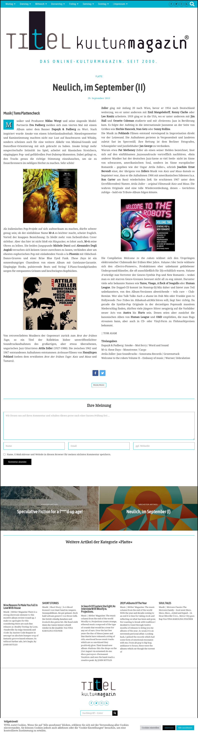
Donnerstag (56, 3)
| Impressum (119, 3)
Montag (9, 3)
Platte (99, 76)
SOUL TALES (165, 603)
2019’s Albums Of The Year (133, 603)
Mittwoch (39, 3)
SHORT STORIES (50, 603)
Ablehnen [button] (169, 727)
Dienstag (24, 3)
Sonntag (102, 3)
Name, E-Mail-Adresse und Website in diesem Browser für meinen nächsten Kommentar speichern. (59, 454)
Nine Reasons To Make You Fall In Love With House (20, 607)
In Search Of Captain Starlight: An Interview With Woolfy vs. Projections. (98, 609)
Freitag (72, 3)
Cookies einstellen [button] (150, 727)
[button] (115, 713)
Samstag (87, 3)
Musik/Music (99, 385)
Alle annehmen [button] (185, 727)
